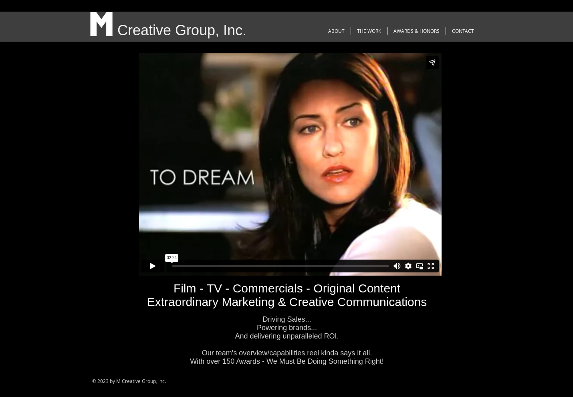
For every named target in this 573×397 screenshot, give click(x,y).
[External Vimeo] (290, 164)
